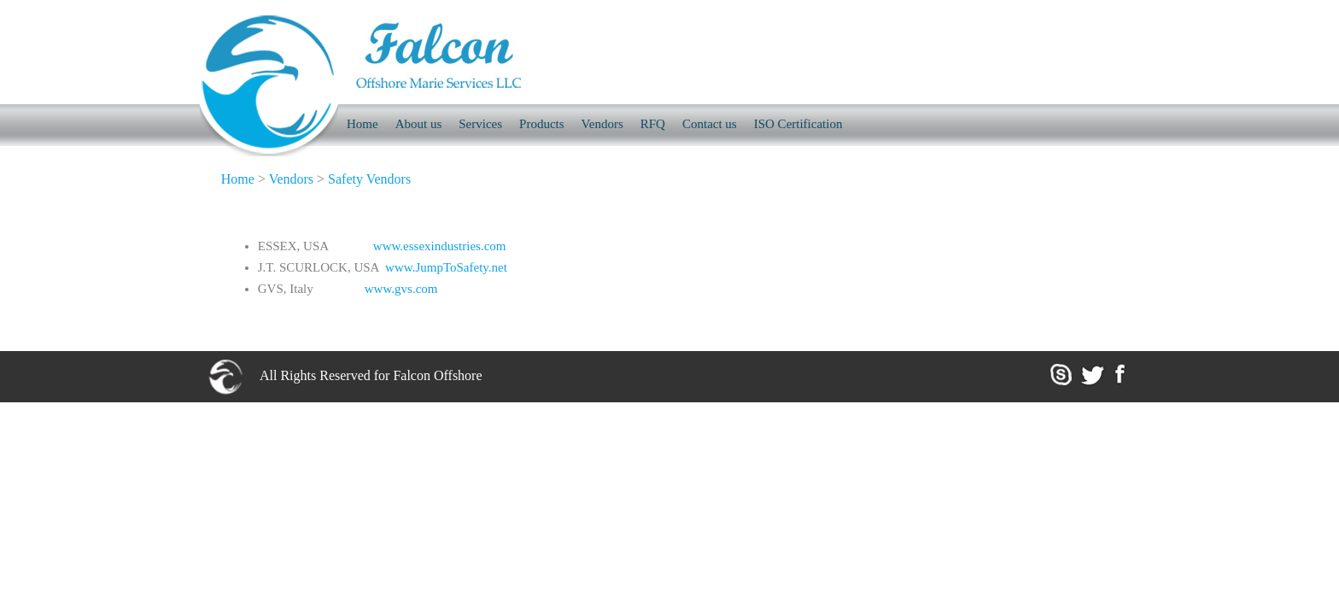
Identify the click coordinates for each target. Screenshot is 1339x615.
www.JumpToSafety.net (446, 267)
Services (480, 124)
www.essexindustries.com (439, 246)
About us (418, 124)
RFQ (652, 124)
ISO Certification (798, 124)
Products (541, 124)
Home (237, 179)
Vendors (602, 124)
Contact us (709, 124)
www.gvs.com (401, 289)
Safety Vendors (369, 179)
